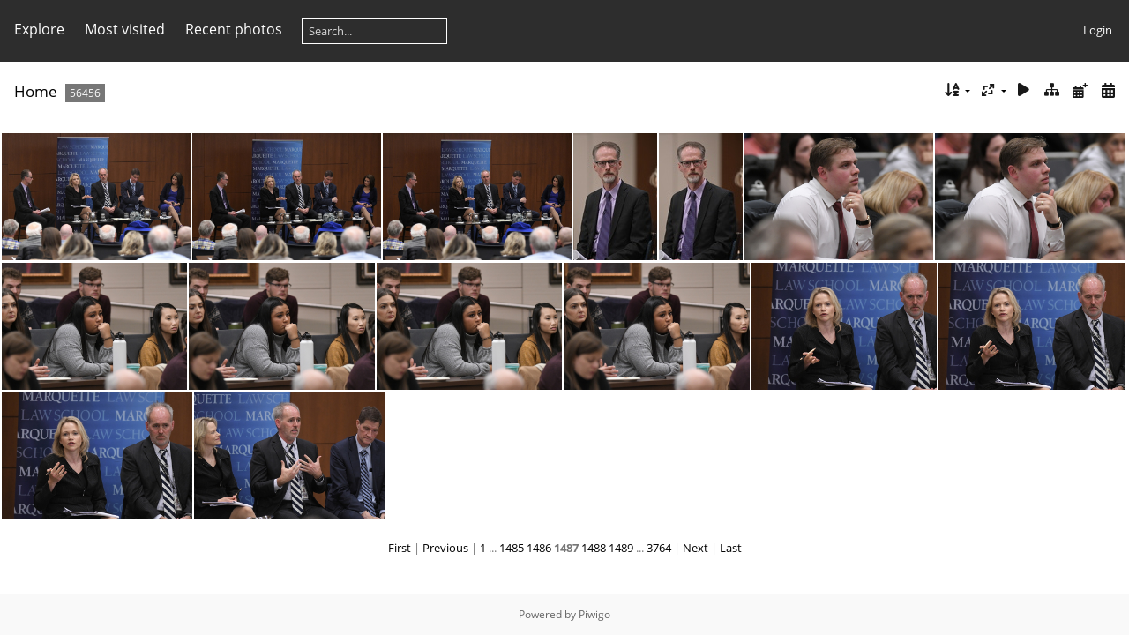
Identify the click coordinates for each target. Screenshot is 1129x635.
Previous (445, 548)
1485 (511, 548)
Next (695, 548)
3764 (659, 548)
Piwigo (594, 614)
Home (35, 91)
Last (731, 548)
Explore (39, 29)
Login (1097, 30)
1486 (539, 548)
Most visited (125, 29)
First (399, 548)
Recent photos (233, 29)
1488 (593, 548)
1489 (621, 548)
